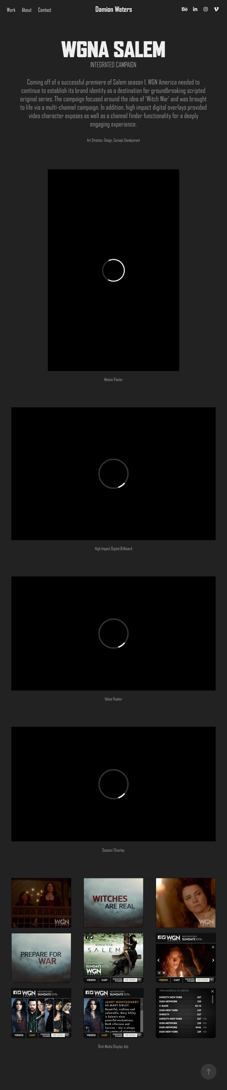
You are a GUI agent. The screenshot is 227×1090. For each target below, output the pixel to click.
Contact (44, 10)
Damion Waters (113, 9)
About (27, 10)
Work (11, 10)
